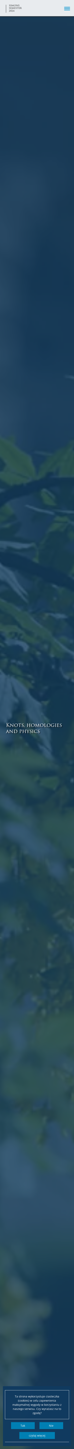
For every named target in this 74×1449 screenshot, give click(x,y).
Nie (51, 1425)
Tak (23, 1425)
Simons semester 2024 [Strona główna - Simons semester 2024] (15, 8)
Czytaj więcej (37, 1435)
